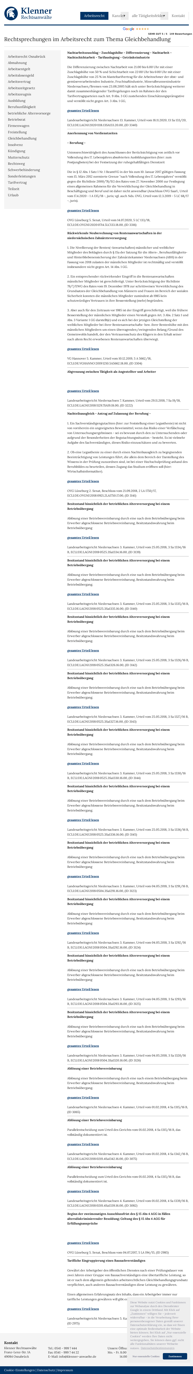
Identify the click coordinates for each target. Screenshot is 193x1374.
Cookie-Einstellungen (19, 1370)
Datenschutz (46, 1370)
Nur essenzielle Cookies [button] (145, 1356)
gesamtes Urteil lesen (83, 110)
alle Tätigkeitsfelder (148, 15)
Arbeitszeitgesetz (21, 88)
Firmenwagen (18, 125)
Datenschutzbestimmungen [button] (158, 1348)
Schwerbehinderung (24, 170)
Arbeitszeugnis (19, 94)
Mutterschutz (18, 157)
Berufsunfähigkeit (22, 107)
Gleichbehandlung (22, 138)
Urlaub (13, 195)
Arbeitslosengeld (21, 75)
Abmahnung (17, 63)
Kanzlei (118, 15)
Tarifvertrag (17, 182)
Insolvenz (15, 145)
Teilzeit (13, 189)
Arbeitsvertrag (19, 81)
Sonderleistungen (22, 176)
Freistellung (17, 132)
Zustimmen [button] (175, 1356)
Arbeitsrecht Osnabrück (26, 56)
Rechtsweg (16, 163)
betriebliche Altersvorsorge (29, 113)
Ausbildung (16, 100)
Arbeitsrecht (94, 15)
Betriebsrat (16, 119)
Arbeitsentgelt (19, 69)
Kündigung (16, 151)
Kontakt (178, 15)
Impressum (65, 1370)
